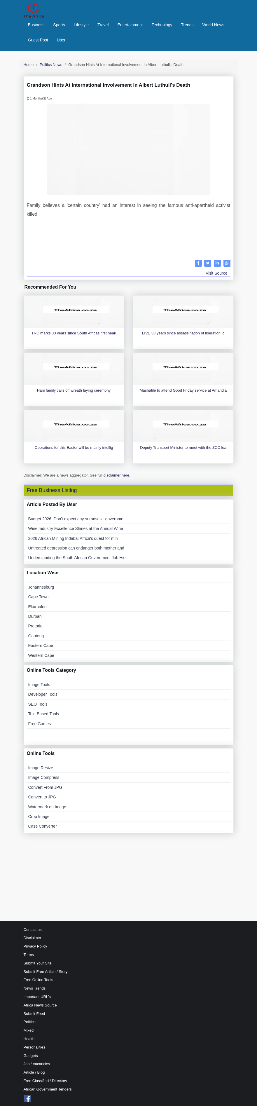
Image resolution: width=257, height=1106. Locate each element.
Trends (187, 24)
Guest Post (38, 40)
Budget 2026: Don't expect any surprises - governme (75, 519)
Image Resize (40, 767)
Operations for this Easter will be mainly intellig (74, 447)
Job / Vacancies (37, 1064)
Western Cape (41, 655)
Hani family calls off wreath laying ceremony (74, 390)
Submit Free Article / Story (46, 971)
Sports (59, 24)
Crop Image (39, 816)
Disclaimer (32, 938)
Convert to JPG (42, 797)
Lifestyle (81, 24)
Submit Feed (34, 1013)
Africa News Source (40, 1005)
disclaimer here (116, 475)
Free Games (39, 723)
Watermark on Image (47, 807)
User (61, 40)
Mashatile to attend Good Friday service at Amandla (183, 390)
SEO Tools (38, 704)
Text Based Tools (43, 713)
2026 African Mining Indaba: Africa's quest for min (73, 538)
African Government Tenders (48, 1089)
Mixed (29, 1030)
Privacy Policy (35, 946)
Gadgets (31, 1055)
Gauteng (36, 636)
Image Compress (44, 777)
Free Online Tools (38, 980)
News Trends (35, 988)
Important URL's (37, 997)
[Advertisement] (128, 238)
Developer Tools (42, 694)
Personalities (34, 1047)
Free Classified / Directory (45, 1081)
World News (213, 24)
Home (29, 64)
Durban (35, 616)
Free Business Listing (52, 490)
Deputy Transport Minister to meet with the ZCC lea (183, 447)
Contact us (33, 929)
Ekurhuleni (38, 606)
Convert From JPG (45, 787)
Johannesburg (41, 587)
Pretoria (35, 626)
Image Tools (39, 684)
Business (36, 24)
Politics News (51, 64)
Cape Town (38, 596)
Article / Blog (34, 1072)
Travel (103, 24)
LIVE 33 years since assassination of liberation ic (183, 333)
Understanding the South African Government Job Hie (77, 557)
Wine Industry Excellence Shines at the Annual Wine (75, 528)
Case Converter (42, 826)
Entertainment (130, 24)
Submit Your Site (38, 963)
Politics (30, 1022)
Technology (162, 24)
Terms (29, 955)
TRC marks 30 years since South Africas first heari (74, 333)
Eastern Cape (40, 645)
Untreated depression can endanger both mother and (76, 548)
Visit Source (216, 273)
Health (29, 1039)
